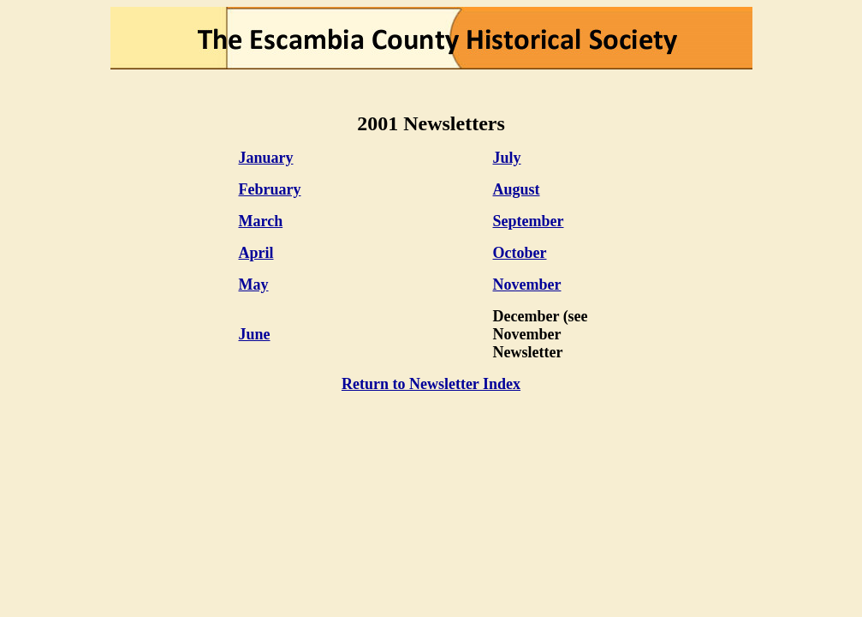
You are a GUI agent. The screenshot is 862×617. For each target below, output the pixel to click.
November (527, 284)
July (507, 157)
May (254, 284)
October (520, 252)
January (266, 157)
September (528, 221)
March (261, 221)
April (256, 252)
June (254, 334)
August (516, 189)
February (270, 189)
